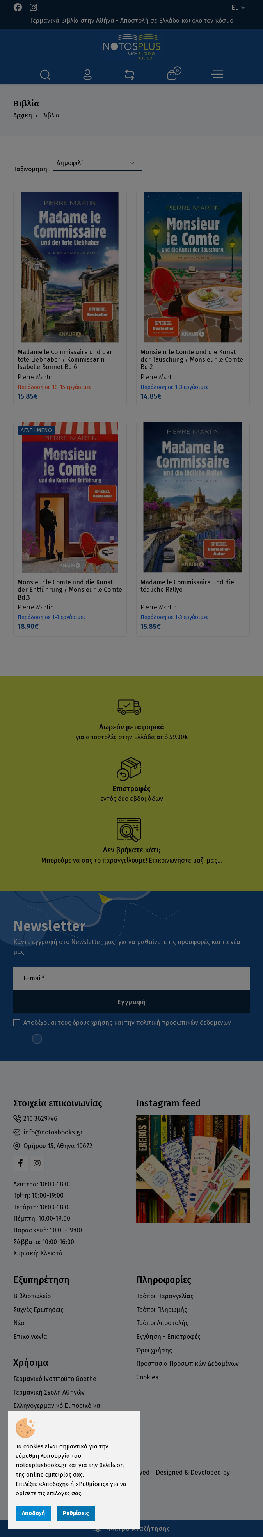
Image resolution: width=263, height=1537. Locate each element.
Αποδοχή (33, 1513)
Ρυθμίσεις (76, 1513)
